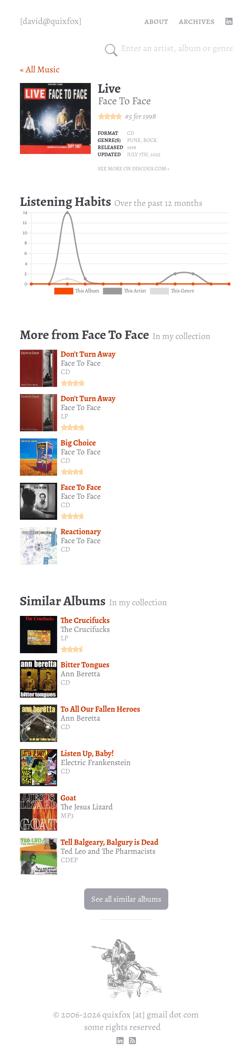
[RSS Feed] (132, 1040)
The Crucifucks (85, 620)
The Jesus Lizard (87, 806)
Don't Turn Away (88, 354)
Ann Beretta (80, 673)
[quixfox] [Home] (50, 21)
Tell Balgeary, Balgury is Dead (110, 842)
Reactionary (81, 531)
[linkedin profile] (229, 21)
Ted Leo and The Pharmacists (108, 851)
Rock (150, 140)
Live (109, 88)
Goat (68, 798)
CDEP (69, 860)
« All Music (39, 69)
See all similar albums (126, 899)
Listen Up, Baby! (87, 753)
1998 (149, 116)
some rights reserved (122, 1027)
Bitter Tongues (85, 664)
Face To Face (124, 101)
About (156, 21)
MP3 (67, 815)
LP (64, 416)
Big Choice (78, 443)
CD (130, 133)
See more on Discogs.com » (134, 168)
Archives (197, 21)
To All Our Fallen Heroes (100, 709)
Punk (134, 140)
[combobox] (177, 48)
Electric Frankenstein (96, 762)
